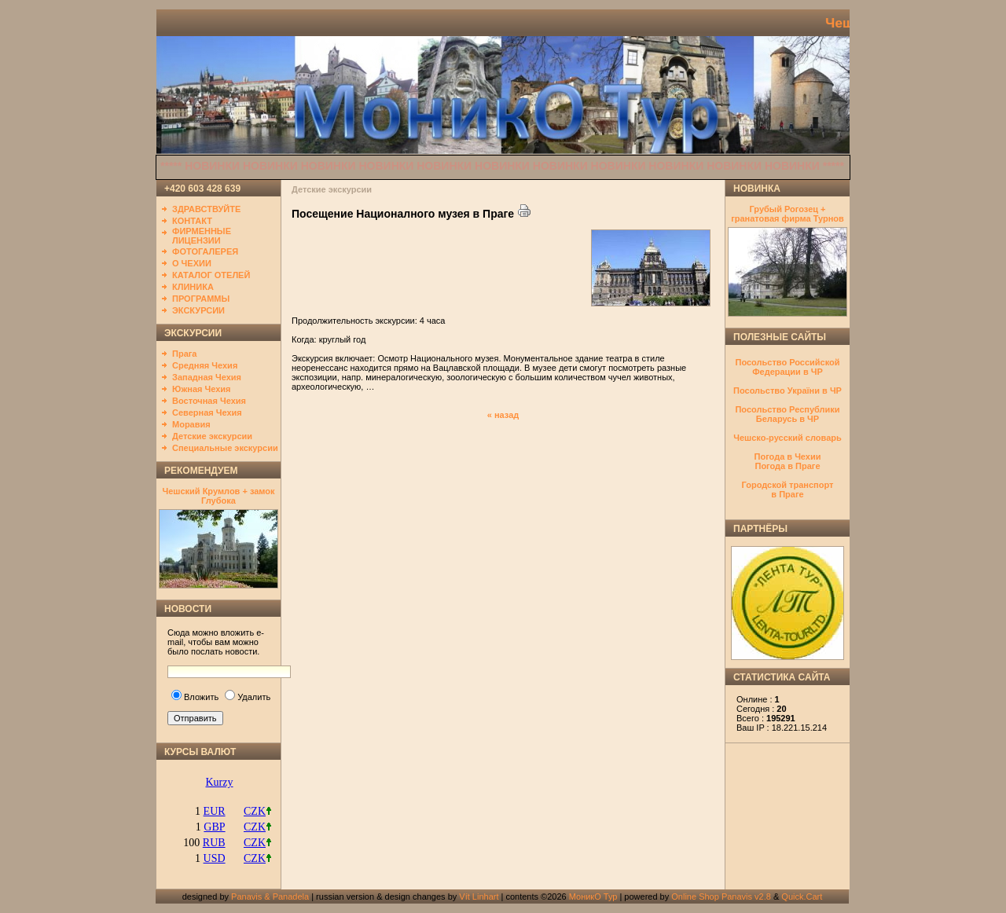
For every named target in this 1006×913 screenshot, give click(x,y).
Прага (184, 353)
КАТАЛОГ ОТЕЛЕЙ (211, 275)
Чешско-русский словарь (787, 437)
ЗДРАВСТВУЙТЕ (206, 209)
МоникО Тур (593, 896)
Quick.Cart (801, 896)
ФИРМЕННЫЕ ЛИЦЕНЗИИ (201, 235)
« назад (503, 415)
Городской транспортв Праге (788, 489)
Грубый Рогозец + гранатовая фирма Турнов (787, 213)
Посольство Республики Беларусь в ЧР (787, 414)
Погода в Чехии (787, 456)
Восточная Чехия (209, 400)
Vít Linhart (478, 896)
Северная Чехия (207, 412)
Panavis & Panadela (271, 896)
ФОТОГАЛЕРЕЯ (205, 251)
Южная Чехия (201, 389)
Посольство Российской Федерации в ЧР (787, 367)
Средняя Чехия (204, 365)
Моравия (191, 424)
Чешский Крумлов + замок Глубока (218, 495)
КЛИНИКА (193, 287)
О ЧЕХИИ (191, 263)
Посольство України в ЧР (787, 390)
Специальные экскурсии (225, 448)
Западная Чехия (206, 377)
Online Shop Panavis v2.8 (721, 896)
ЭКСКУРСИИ (198, 310)
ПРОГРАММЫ (200, 298)
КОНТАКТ (192, 221)
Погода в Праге (787, 466)
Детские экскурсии (212, 436)
